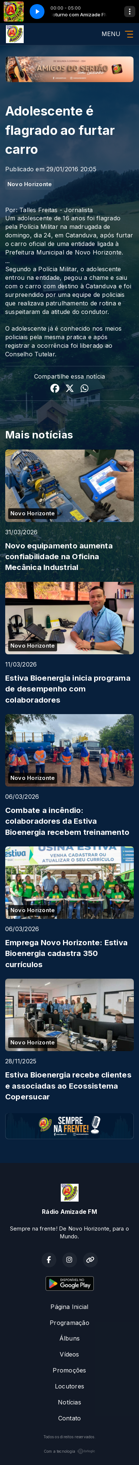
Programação (69, 1322)
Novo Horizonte (29, 184)
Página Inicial (69, 1306)
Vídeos (69, 1354)
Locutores (69, 1386)
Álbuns (69, 1338)
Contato (69, 1418)
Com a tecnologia (70, 1451)
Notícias (69, 1402)
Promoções (69, 1370)
